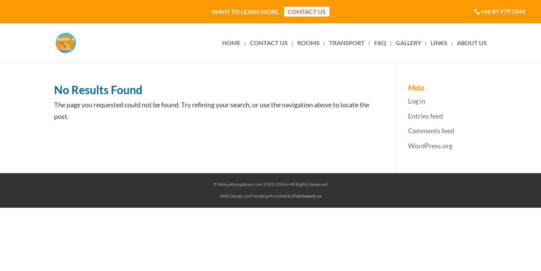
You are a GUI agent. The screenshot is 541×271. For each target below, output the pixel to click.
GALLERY (408, 43)
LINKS (439, 43)
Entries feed (425, 116)
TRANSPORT (347, 43)
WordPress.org (430, 146)
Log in (416, 101)
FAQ (380, 43)
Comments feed (431, 130)
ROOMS (308, 43)
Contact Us (307, 11)
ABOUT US (472, 43)
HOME (231, 43)
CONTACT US (269, 43)
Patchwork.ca (307, 196)
